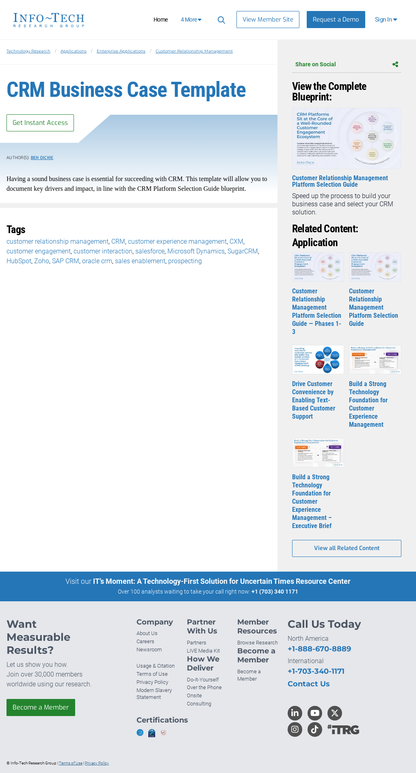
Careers (145, 641)
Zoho (41, 261)
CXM (236, 241)
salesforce (150, 251)
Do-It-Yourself (203, 680)
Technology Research (28, 51)
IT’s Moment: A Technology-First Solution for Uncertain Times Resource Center (222, 581)
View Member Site (268, 19)
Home (161, 19)
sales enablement (140, 261)
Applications (74, 51)
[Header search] (220, 19)
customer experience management (177, 241)
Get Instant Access (40, 122)
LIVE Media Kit (203, 651)
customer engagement (38, 251)
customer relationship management (57, 241)
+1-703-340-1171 (316, 671)
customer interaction (103, 251)
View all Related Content (346, 548)
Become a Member (41, 707)
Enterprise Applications (121, 51)
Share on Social (346, 64)
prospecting (185, 261)
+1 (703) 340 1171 (274, 591)
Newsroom (149, 649)
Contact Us (309, 683)
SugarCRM (243, 251)
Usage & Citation (155, 666)
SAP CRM (65, 261)
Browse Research (257, 643)
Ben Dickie (42, 157)
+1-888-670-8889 (319, 648)
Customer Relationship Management (194, 51)
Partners (196, 643)
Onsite (194, 695)
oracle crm (97, 261)
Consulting (199, 704)
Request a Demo (336, 19)
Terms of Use (152, 674)
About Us (147, 633)
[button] (386, 19)
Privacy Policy (152, 682)
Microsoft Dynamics (196, 251)
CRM (118, 241)
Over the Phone (204, 687)
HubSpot (18, 261)
